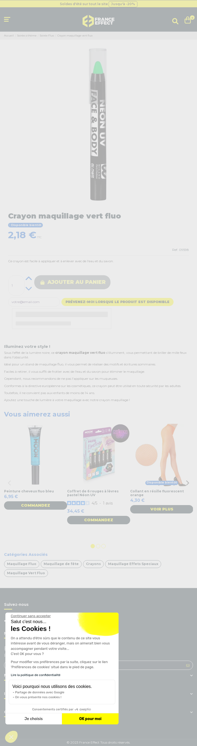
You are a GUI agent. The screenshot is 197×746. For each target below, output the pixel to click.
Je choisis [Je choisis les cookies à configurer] (34, 719)
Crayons (93, 564)
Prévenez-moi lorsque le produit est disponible (117, 302)
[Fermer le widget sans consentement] (30, 616)
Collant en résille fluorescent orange (157, 493)
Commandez (35, 505)
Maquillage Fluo (21, 564)
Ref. (175, 250)
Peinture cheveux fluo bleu (29, 491)
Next (187, 483)
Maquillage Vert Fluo (26, 573)
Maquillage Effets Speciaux (133, 564)
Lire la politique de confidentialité (35, 675)
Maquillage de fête (61, 564)
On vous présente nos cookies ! (38, 697)
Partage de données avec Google (39, 692)
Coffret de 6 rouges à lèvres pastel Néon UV (93, 493)
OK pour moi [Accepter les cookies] (90, 719)
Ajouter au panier (73, 282)
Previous (9, 483)
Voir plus (161, 509)
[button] (11, 736)
